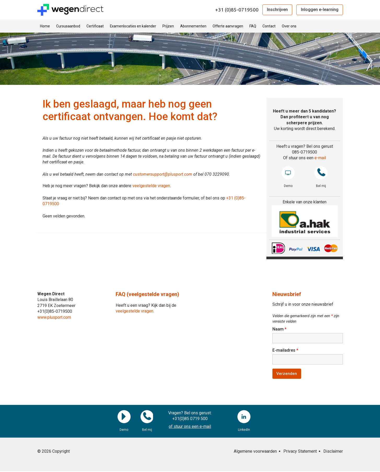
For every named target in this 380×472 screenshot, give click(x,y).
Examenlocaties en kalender (133, 26)
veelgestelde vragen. (135, 311)
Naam (279, 329)
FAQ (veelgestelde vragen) (147, 294)
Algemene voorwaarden (255, 452)
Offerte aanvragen (228, 26)
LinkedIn (243, 417)
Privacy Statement (300, 452)
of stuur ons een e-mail (190, 427)
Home (45, 26)
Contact (269, 26)
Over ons (289, 26)
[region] (305, 221)
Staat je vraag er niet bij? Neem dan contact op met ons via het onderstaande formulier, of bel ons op (134, 198)
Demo (288, 172)
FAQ (252, 26)
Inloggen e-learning (319, 9)
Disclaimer (333, 452)
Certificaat (95, 26)
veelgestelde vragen (151, 185)
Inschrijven (277, 9)
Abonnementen (193, 26)
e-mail (320, 157)
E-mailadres (285, 350)
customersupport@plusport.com (162, 174)
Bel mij (321, 172)
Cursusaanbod (68, 26)
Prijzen (168, 26)
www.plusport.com (54, 317)
